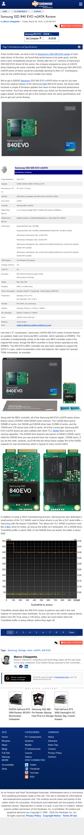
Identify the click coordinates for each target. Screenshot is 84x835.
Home (5, 737)
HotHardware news (62, 677)
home (5, 11)
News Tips (53, 745)
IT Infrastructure (33, 749)
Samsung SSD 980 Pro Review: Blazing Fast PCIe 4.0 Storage (43, 712)
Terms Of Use (70, 816)
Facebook (35, 769)
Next (71, 632)
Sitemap (6, 757)
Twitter (33, 765)
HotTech (52, 757)
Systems (29, 741)
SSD (44, 84)
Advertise (52, 741)
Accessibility (8, 765)
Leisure (28, 753)
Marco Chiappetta (25, 656)
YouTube (34, 773)
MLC (9, 527)
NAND (56, 431)
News (4, 745)
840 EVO (46, 650)
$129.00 (52, 38)
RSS (32, 777)
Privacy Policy (55, 753)
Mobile (28, 745)
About (51, 737)
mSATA (37, 650)
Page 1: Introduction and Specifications (42, 47)
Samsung (25, 80)
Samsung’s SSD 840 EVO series (54, 54)
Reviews (6, 741)
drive (29, 650)
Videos (28, 757)
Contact (52, 749)
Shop (4, 769)
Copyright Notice (52, 816)
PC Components (20, 11)
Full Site (6, 753)
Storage (37, 11)
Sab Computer (32, 38)
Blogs (4, 749)
